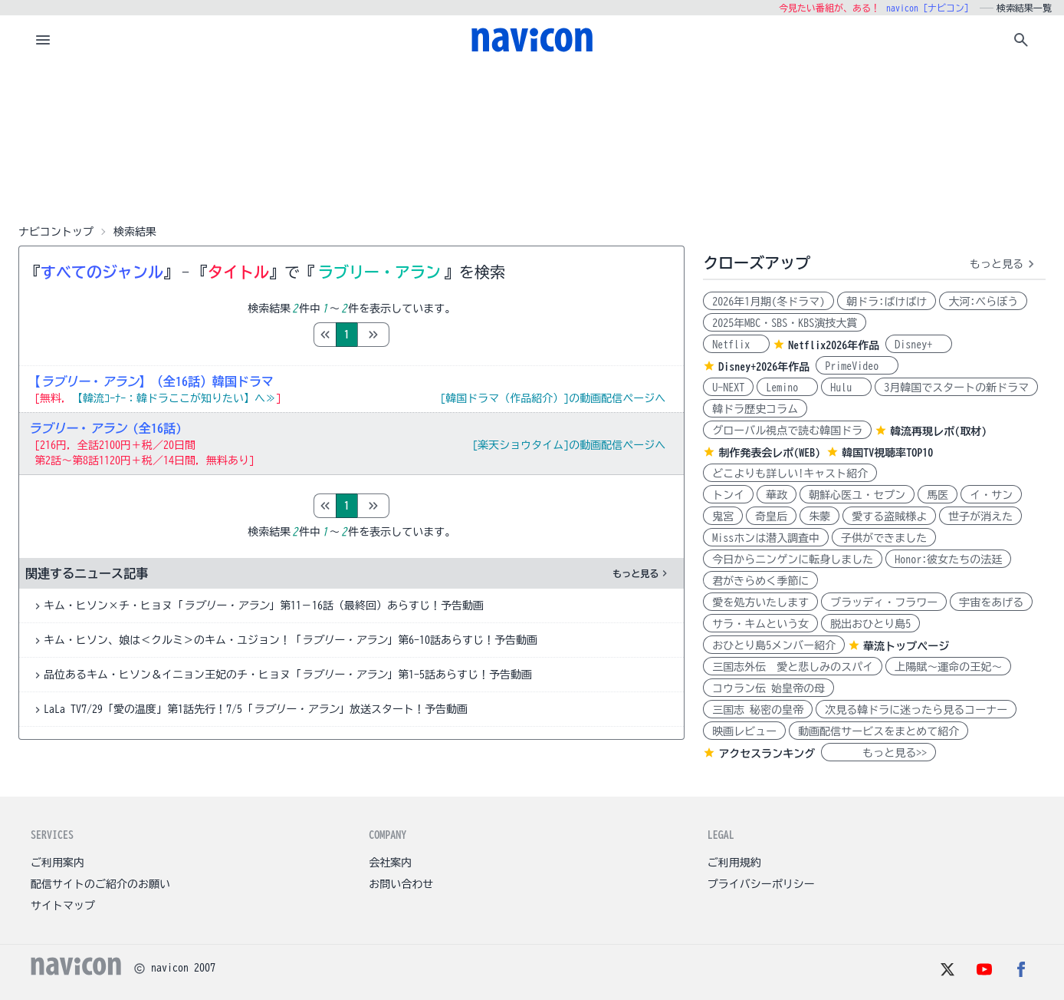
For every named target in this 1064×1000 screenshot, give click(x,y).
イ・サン (991, 495)
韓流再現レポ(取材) (938, 431)
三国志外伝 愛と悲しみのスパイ (792, 667)
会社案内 (390, 862)
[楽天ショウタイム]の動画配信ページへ (568, 445)
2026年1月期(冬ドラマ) (768, 301)
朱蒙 (819, 516)
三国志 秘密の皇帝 (757, 710)
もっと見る (641, 573)
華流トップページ (906, 646)
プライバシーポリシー (761, 884)
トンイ (728, 495)
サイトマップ (63, 905)
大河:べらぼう (983, 301)
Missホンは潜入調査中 (765, 538)
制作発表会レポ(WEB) (769, 452)
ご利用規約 (734, 862)
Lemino (787, 387)
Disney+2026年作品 (763, 366)
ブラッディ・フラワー (884, 602)
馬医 (937, 495)
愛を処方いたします (760, 602)
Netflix (736, 344)
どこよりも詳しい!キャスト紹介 (790, 473)
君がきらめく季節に (760, 581)
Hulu (846, 387)
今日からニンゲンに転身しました (792, 559)
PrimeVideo (857, 366)
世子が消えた (980, 516)
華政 (776, 495)
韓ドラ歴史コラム (755, 409)
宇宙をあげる (991, 602)
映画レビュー (744, 731)
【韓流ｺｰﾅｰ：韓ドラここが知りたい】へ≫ (174, 398)
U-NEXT (728, 387)
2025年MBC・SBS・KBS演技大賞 (784, 323)
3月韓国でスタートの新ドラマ (956, 387)
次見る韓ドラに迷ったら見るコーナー (916, 710)
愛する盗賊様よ (889, 516)
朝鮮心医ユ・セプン (857, 495)
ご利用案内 (57, 862)
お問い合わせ (401, 884)
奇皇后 (771, 516)
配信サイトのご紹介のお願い (100, 884)
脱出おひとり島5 (870, 624)
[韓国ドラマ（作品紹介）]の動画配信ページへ (552, 398)
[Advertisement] (532, 141)
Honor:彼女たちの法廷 (948, 559)
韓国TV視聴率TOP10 (887, 452)
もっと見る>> (878, 753)
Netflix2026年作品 (833, 345)
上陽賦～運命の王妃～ (948, 667)
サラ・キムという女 (760, 624)
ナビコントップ (56, 231)
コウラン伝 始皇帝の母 (768, 688)
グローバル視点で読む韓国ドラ (787, 430)
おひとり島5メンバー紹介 (774, 645)
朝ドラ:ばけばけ (886, 301)
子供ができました (884, 538)
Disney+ (919, 344)
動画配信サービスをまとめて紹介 (878, 731)
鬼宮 (723, 516)
